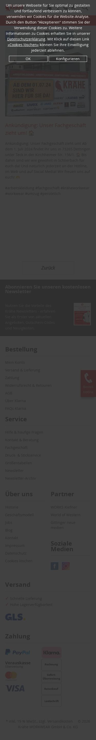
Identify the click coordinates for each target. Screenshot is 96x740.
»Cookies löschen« (23, 44)
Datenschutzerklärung (26, 39)
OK (28, 58)
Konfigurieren (68, 58)
